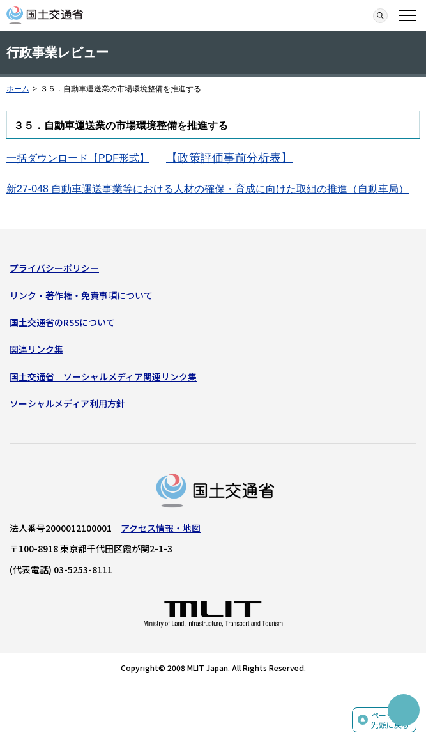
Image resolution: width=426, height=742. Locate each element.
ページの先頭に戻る (390, 719)
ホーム (17, 88)
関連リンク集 (36, 349)
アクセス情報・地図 (161, 528)
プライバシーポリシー (54, 267)
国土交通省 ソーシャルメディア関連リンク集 (103, 376)
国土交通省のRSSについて (62, 322)
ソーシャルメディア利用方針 (67, 403)
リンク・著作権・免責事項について (81, 295)
